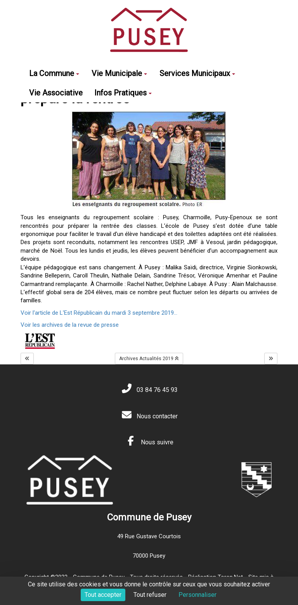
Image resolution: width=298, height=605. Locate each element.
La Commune (54, 73)
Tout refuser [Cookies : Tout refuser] (149, 594)
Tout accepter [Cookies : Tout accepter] (103, 594)
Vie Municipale (119, 73)
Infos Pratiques (123, 92)
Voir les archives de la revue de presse (70, 324)
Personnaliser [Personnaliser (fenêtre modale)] (197, 594)
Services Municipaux (197, 73)
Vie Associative (56, 92)
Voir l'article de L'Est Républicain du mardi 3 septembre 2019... (99, 312)
